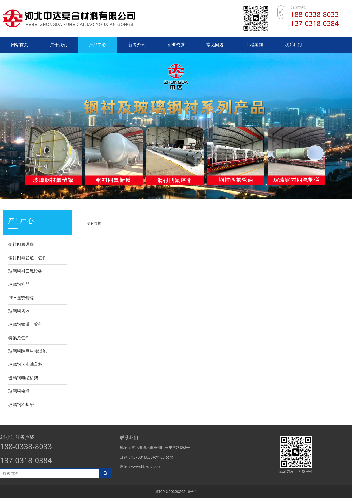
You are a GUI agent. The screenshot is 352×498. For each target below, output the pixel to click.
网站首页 (19, 44)
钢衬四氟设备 (21, 244)
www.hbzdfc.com (146, 466)
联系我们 (293, 44)
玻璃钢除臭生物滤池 (27, 351)
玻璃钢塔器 (19, 311)
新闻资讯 (136, 44)
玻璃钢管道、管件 (25, 324)
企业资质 (176, 44)
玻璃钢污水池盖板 (25, 364)
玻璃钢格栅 (19, 391)
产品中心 (97, 44)
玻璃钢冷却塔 (21, 404)
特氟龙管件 (19, 338)
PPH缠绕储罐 (21, 298)
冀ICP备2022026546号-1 (176, 491)
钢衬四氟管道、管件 (27, 258)
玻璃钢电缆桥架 (23, 378)
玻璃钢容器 (19, 284)
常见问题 (215, 44)
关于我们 (58, 44)
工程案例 (254, 44)
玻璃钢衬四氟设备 (25, 271)
